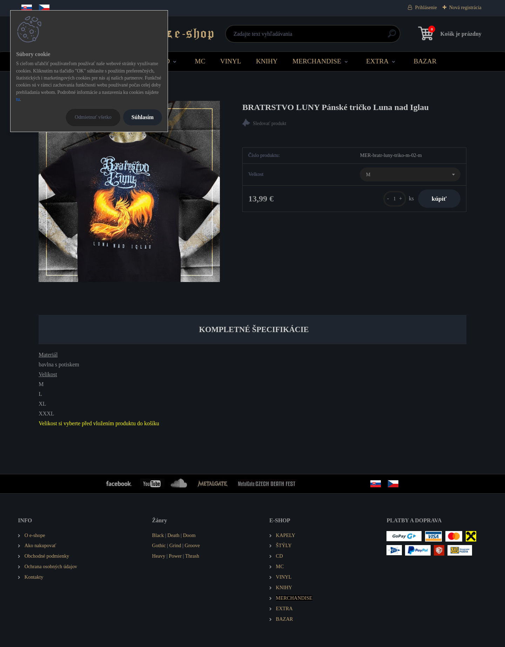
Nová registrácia (465, 7)
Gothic (159, 545)
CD (165, 61)
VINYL (230, 61)
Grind (175, 545)
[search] (337, 36)
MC (200, 61)
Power (175, 556)
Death (173, 535)
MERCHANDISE (316, 61)
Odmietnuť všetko (93, 117)
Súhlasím (143, 117)
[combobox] (410, 174)
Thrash (192, 556)
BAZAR (424, 61)
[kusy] (394, 199)
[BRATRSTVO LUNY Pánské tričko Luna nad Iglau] (129, 191)
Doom (189, 535)
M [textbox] (368, 174)
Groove (192, 545)
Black (158, 535)
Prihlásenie (426, 7)
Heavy (159, 556)
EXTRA (377, 61)
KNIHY (267, 61)
